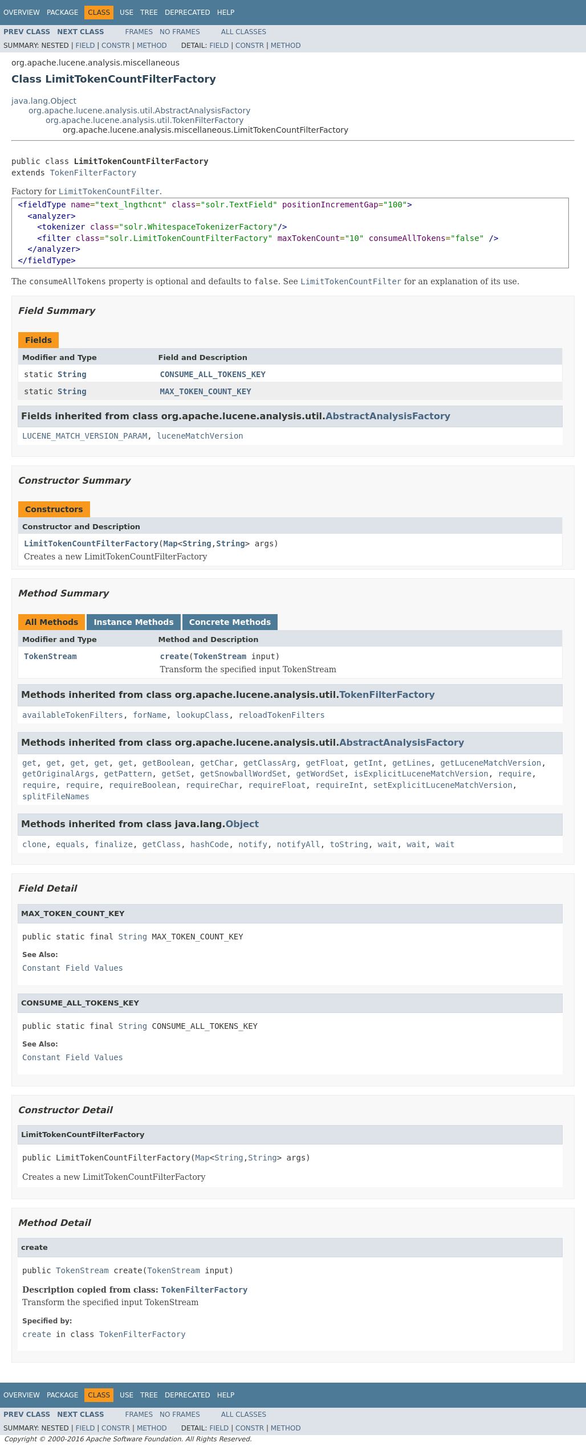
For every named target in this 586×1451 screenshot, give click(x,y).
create (174, 656)
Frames (139, 32)
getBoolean (166, 762)
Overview (21, 13)
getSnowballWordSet (243, 773)
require (515, 773)
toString (349, 844)
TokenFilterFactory (93, 172)
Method (152, 46)
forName (149, 715)
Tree (149, 13)
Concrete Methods (230, 622)
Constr (115, 46)
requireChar (212, 785)
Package (62, 13)
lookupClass (202, 715)
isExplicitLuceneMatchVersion (421, 773)
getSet (175, 773)
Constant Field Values (72, 967)
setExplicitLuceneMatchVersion (442, 785)
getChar (217, 762)
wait (387, 844)
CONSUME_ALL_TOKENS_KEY (213, 374)
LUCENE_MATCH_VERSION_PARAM (84, 435)
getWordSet (320, 773)
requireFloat (277, 785)
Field (85, 46)
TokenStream (50, 656)
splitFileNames (55, 796)
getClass (162, 844)
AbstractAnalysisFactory (387, 416)
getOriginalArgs (58, 773)
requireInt (339, 785)
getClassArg (269, 762)
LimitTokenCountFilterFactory (91, 543)
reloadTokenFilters (281, 715)
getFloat (325, 762)
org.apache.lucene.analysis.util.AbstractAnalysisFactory (139, 110)
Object (242, 824)
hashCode (209, 844)
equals (70, 844)
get (29, 762)
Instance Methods (133, 622)
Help (226, 13)
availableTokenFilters (72, 715)
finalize (113, 844)
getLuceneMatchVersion (490, 762)
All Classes (243, 32)
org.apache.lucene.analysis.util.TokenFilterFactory (144, 120)
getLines (411, 762)
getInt (368, 762)
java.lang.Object (43, 100)
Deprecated (187, 13)
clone (34, 844)
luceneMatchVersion (200, 435)
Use (126, 13)
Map (170, 543)
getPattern (128, 773)
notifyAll (298, 844)
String (72, 374)
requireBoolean (142, 785)
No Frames (180, 32)
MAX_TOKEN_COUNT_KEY (205, 391)
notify (252, 844)
